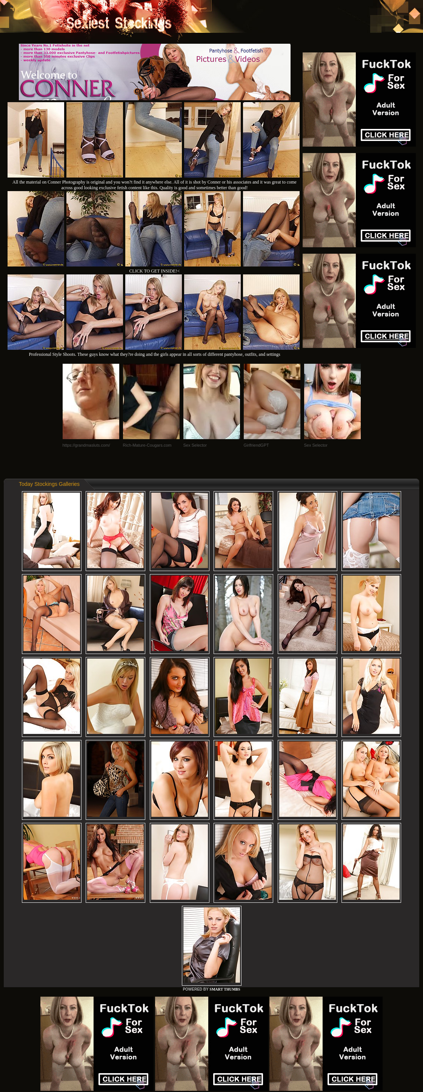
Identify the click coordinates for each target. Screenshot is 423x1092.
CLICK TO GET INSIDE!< (154, 271)
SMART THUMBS (224, 989)
